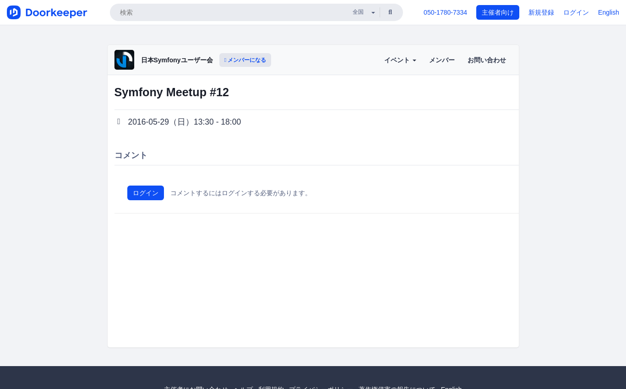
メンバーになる (245, 60)
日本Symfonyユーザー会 (177, 60)
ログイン (576, 12)
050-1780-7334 (445, 12)
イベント (400, 60)
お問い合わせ (487, 60)
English (608, 12)
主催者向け (498, 12)
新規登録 (541, 12)
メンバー (442, 60)
